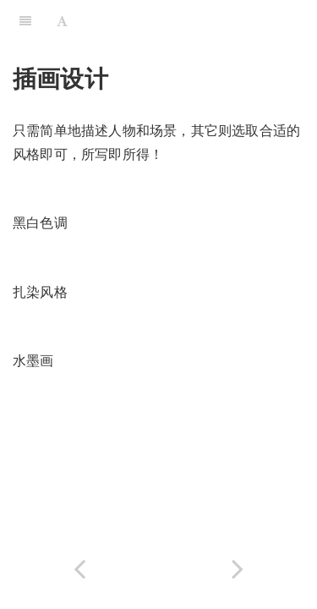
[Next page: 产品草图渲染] (238, 569)
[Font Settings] (62, 21)
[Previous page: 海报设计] (79, 569)
